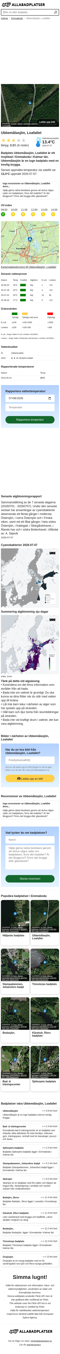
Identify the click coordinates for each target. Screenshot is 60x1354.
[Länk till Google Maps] (30, 245)
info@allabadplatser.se (41, 1341)
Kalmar (4, 18)
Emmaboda (17, 18)
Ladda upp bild (47, 122)
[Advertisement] (30, 52)
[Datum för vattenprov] (30, 398)
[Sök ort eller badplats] (55, 13)
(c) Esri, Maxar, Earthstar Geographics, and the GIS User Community (14, 929)
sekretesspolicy (34, 1344)
